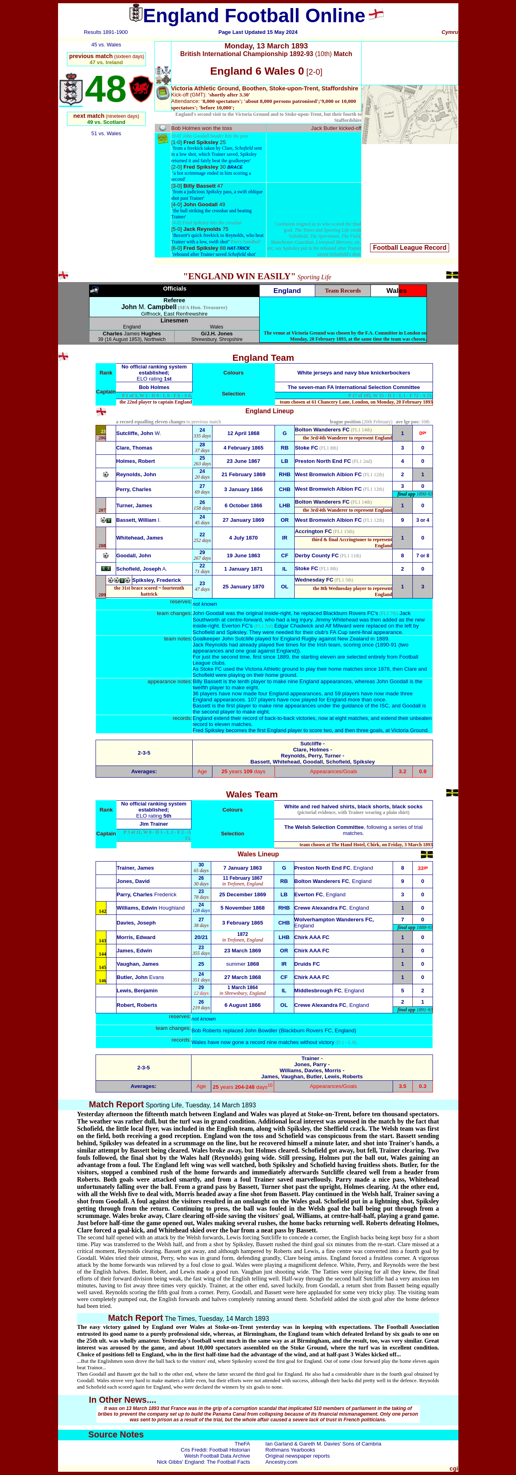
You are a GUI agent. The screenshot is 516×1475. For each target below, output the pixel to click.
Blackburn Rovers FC (349, 613)
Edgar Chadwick (293, 626)
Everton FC (235, 626)
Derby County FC (317, 555)
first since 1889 (270, 657)
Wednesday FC (314, 580)
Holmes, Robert (135, 461)
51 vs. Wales (106, 133)
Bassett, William (138, 520)
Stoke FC (306, 448)
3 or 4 (422, 520)
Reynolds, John (136, 474)
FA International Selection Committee (373, 387)
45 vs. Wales (106, 45)
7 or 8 (422, 556)
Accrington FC (313, 531)
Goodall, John (133, 555)
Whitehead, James (139, 538)
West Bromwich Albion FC (328, 474)
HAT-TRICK (238, 248)
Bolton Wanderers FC (322, 430)
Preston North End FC (323, 461)
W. (138, 433)
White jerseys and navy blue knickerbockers (354, 373)
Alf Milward (338, 626)
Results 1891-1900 (106, 32)
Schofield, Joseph (141, 569)
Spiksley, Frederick (156, 580)
